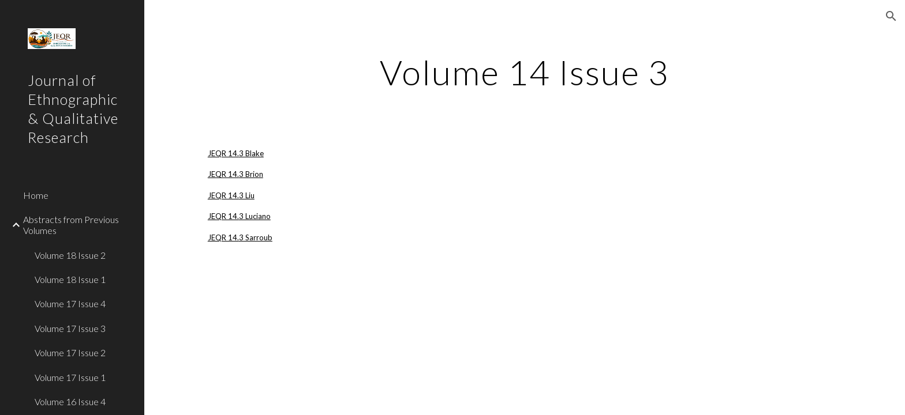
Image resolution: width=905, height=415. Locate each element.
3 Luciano (255, 216)
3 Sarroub (255, 237)
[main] (524, 72)
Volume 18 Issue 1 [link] (70, 279)
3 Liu (247, 195)
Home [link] (35, 195)
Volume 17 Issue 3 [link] (70, 328)
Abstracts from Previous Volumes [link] (71, 225)
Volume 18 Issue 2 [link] (70, 255)
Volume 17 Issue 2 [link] (70, 352)
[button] (891, 16)
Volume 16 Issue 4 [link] (70, 401)
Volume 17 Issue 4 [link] (70, 303)
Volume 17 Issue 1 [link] (70, 377)
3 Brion (251, 174)
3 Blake (251, 153)
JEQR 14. (223, 153)
